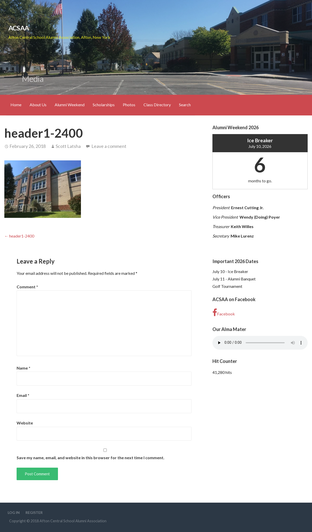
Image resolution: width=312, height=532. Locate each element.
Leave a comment (108, 146)
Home (15, 104)
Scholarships (104, 104)
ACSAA (18, 28)
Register (34, 512)
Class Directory (157, 104)
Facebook (223, 313)
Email (23, 395)
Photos (129, 104)
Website (25, 422)
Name (23, 367)
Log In (14, 512)
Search (185, 104)
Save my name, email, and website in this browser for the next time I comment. (90, 457)
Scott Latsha (68, 146)
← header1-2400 (19, 235)
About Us (38, 104)
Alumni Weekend (70, 104)
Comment (27, 286)
